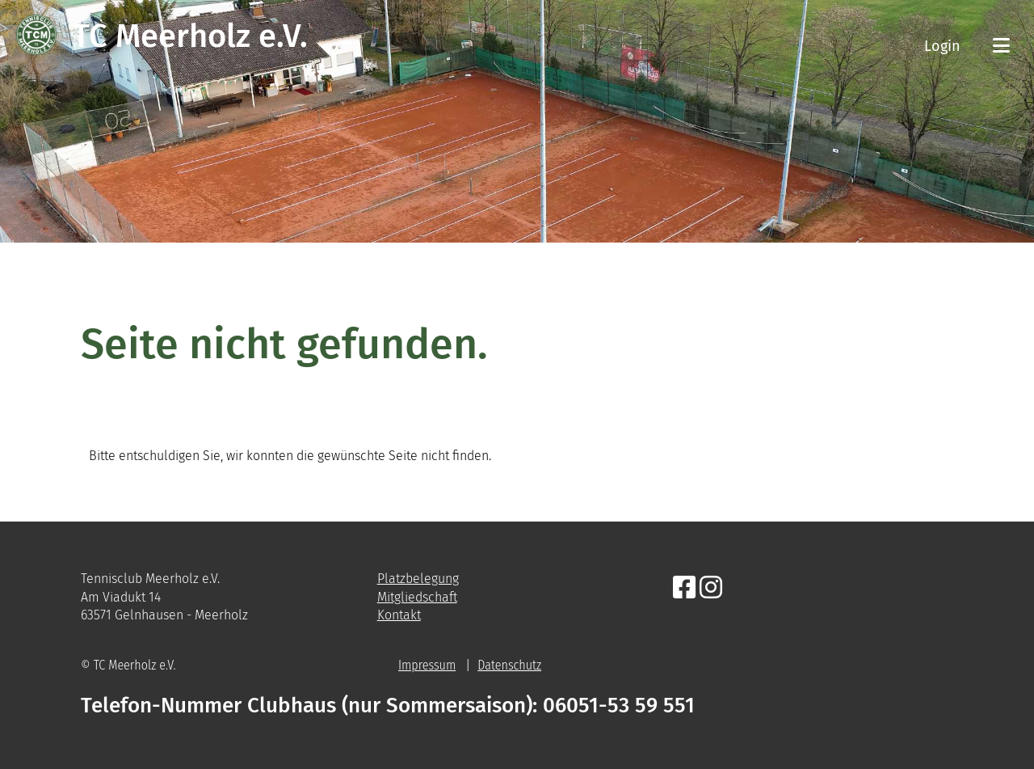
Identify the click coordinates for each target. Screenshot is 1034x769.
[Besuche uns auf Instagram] (711, 588)
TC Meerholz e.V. (190, 36)
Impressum (427, 665)
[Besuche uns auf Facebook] (684, 588)
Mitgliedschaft (417, 597)
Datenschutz (509, 665)
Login (942, 46)
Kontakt (399, 615)
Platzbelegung (418, 578)
